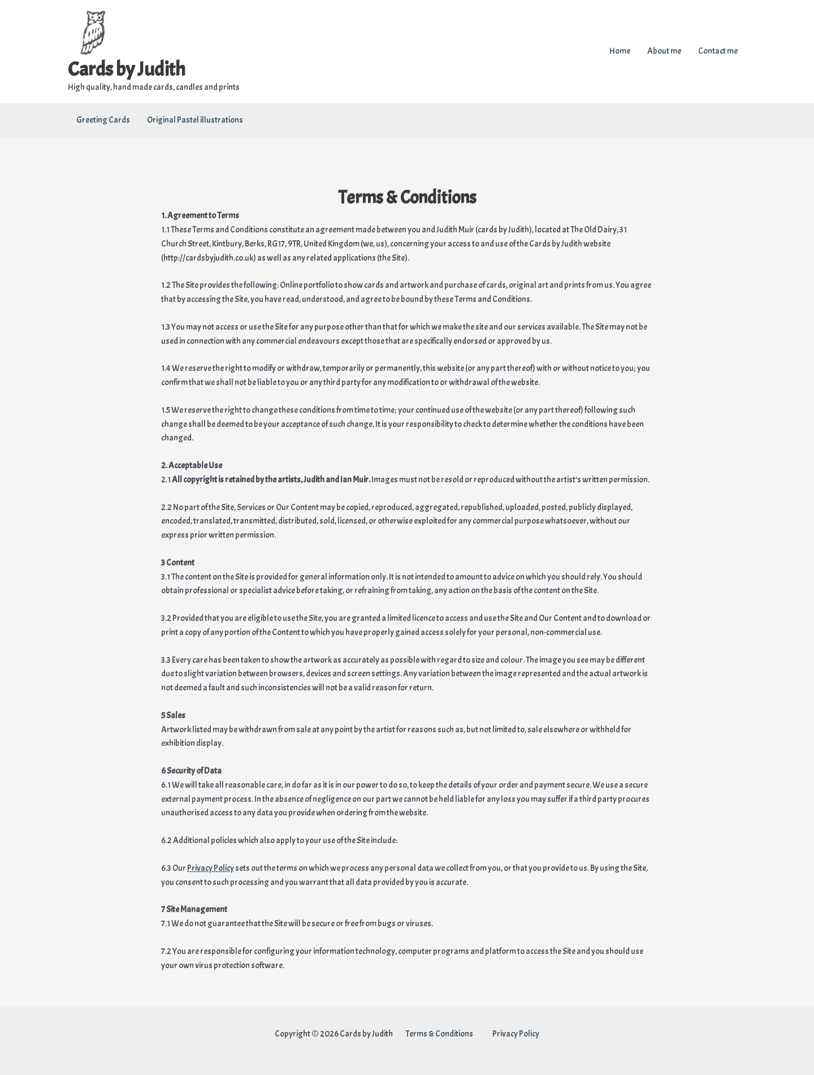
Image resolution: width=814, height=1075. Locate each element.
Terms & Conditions (439, 1034)
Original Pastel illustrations (195, 120)
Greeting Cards (103, 120)
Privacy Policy (210, 868)
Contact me (718, 51)
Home (619, 51)
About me (664, 51)
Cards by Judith (126, 69)
